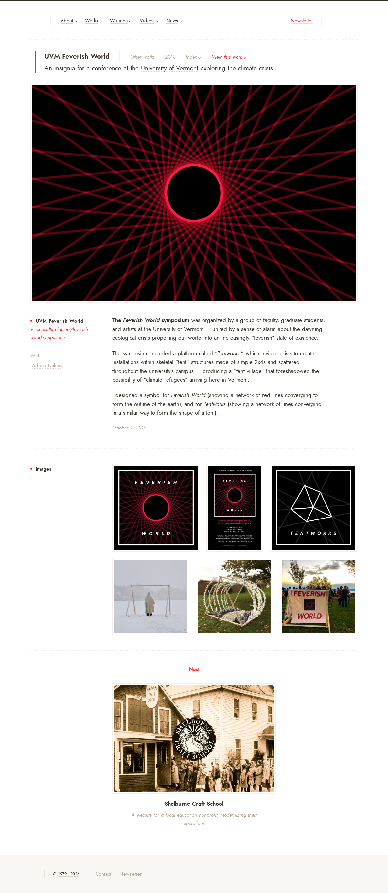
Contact (103, 874)
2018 (170, 57)
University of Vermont (169, 68)
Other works (142, 57)
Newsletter (302, 20)
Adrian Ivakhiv (47, 365)
